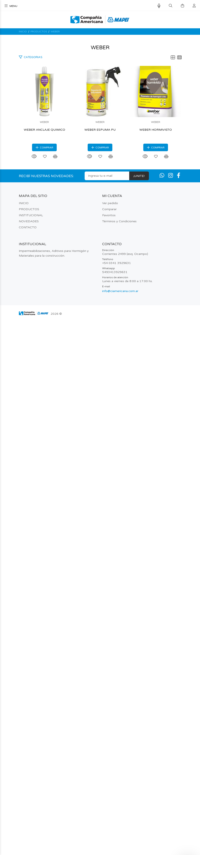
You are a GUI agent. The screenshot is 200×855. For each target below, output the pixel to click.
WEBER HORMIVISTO (100, 665)
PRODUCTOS (39, 31)
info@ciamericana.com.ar (120, 826)
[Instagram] (170, 711)
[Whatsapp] (162, 711)
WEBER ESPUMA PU (100, 453)
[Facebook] (178, 711)
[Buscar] (170, 5)
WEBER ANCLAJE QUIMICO (100, 240)
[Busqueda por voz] (159, 6)
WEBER (55, 31)
